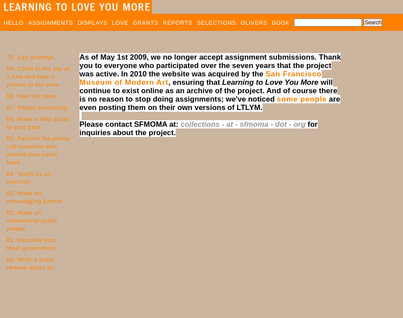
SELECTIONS (216, 22)
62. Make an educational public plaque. (32, 220)
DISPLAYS (93, 22)
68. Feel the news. (33, 96)
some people (302, 99)
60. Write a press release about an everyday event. (31, 267)
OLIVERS (254, 22)
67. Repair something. (38, 107)
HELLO (14, 22)
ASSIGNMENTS (50, 22)
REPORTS (177, 22)
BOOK (281, 22)
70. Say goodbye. (31, 57)
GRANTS (145, 22)
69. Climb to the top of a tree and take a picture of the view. (38, 76)
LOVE (120, 22)
